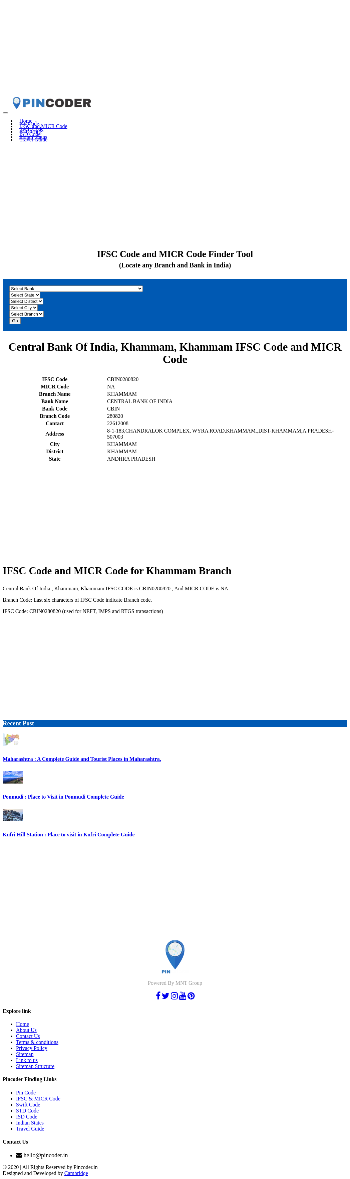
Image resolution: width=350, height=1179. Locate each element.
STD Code (27, 1110)
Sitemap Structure (35, 1066)
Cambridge (76, 1173)
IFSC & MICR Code (38, 1098)
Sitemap (24, 1054)
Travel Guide (33, 139)
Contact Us (28, 1036)
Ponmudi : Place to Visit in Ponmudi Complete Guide (63, 797)
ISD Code (26, 1116)
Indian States (30, 1123)
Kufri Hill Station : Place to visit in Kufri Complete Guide (69, 834)
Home (22, 1024)
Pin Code (26, 1092)
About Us (26, 1030)
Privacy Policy (31, 1048)
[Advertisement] (175, 49)
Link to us (27, 1060)
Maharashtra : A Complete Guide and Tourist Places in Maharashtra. (82, 759)
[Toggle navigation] (5, 113)
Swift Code (28, 1104)
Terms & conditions (37, 1042)
